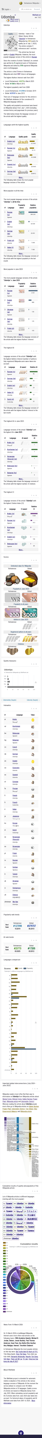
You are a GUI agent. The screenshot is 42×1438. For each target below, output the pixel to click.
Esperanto (16, 768)
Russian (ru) (11, 148)
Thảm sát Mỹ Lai (16, 1359)
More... (21, 177)
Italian (14, 809)
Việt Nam (7, 1359)
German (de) (11, 171)
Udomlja (31, 1203)
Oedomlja (9, 1215)
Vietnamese (17, 888)
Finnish (15, 795)
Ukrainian (16, 881)
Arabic (15, 719)
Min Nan (15, 902)
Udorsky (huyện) (33, 700)
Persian (15, 788)
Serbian (15, 867)
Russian (34, 57)
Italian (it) (10, 247)
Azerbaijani (16, 726)
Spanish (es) (11, 164)
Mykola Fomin (17, 1099)
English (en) (11, 141)
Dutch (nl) (10, 399)
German (15, 754)
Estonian (15, 782)
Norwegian (16, 846)
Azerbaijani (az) (12, 449)
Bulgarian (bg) (12, 473)
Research (37, 9)
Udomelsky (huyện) (8, 700)
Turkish (15, 874)
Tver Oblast (29, 1109)
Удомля (9, 1203)
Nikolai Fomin (7, 1099)
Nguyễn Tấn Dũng (32, 1357)
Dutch (15, 830)
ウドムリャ (31, 1211)
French (15, 802)
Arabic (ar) (10, 443)
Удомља (30, 1230)
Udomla (8, 1207)
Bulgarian (16, 740)
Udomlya (22, 39)
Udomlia (9, 1230)
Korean (15, 823)
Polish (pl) (10, 240)
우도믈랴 (31, 1215)
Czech (15, 747)
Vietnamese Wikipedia (29, 3)
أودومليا (19, 1211)
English (6, 9)
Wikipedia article (12, 1101)
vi (15, 15)
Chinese (15, 895)
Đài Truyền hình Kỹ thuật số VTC (27, 1352)
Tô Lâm (25, 1359)
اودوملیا (19, 1223)
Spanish (15, 775)
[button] (31, 28)
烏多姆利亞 (32, 1219)
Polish (15, 853)
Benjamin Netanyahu (18, 1357)
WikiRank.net (36, 15)
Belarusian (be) (12, 466)
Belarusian (16, 733)
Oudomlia (29, 1207)
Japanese (16, 816)
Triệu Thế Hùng (21, 1354)
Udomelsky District (27, 1101)
